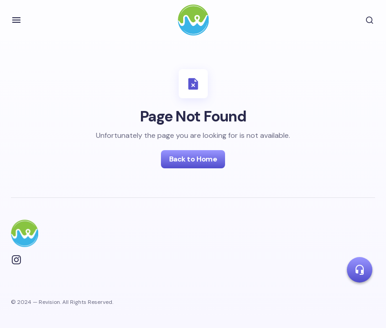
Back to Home (193, 159)
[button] (16, 20)
